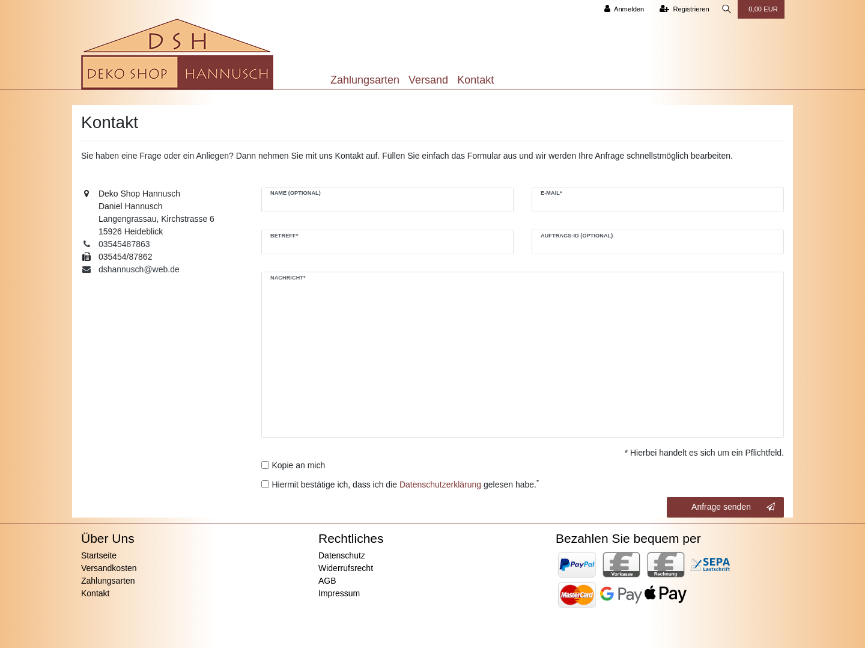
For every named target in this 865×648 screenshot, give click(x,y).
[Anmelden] (622, 9)
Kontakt (475, 80)
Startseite (99, 555)
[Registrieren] (682, 9)
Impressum (339, 593)
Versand (428, 80)
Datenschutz (341, 555)
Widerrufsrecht (345, 568)
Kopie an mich (299, 465)
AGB (327, 580)
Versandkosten (109, 568)
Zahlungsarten (364, 80)
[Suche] (726, 9)
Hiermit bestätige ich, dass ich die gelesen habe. (405, 483)
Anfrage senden (733, 507)
